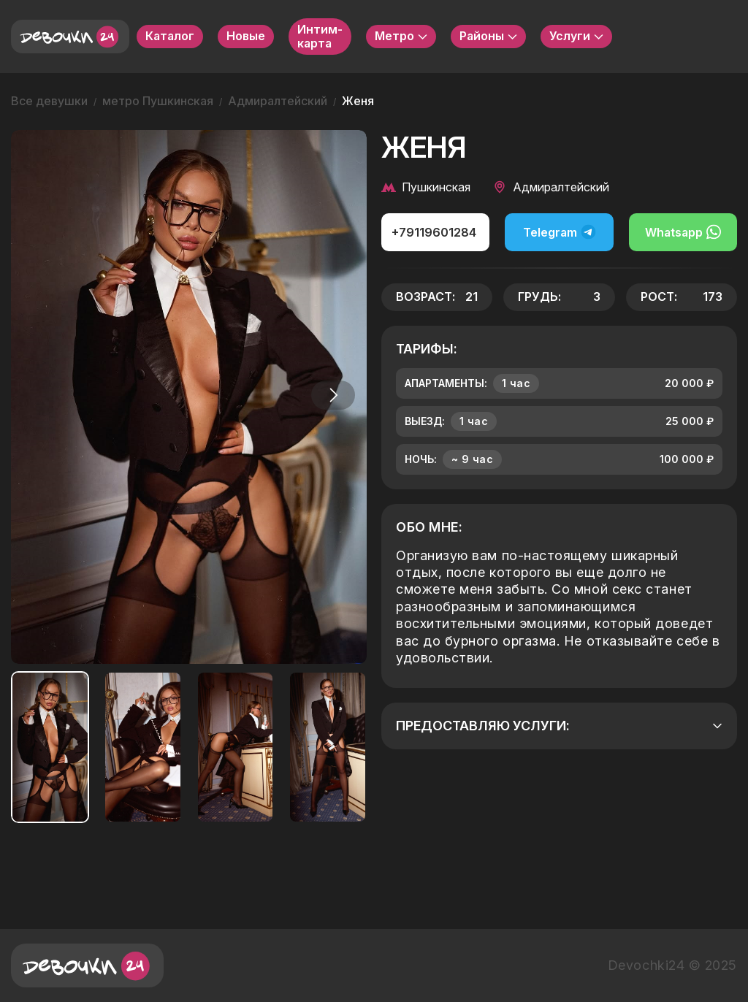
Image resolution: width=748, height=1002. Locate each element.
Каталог (169, 35)
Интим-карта (320, 36)
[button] (333, 395)
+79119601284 (434, 232)
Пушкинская (425, 187)
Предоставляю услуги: (559, 725)
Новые (245, 35)
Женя (358, 100)
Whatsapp (683, 232)
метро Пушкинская (157, 100)
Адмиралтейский (277, 100)
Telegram (559, 232)
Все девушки (49, 100)
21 (471, 296)
